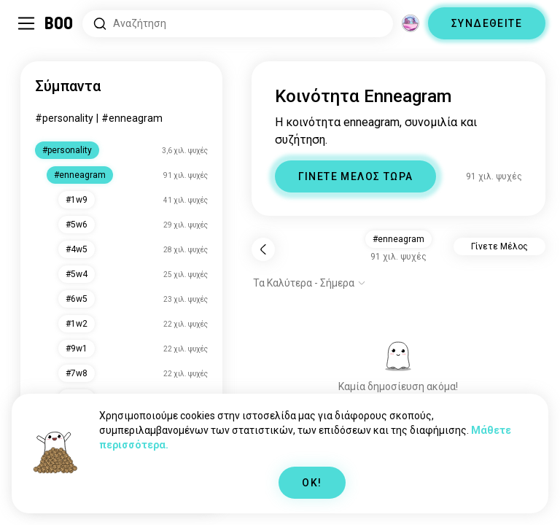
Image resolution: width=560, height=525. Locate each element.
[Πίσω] (263, 249)
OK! (312, 483)
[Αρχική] (59, 23)
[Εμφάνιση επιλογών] (309, 283)
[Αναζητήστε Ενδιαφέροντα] (237, 23)
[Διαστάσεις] (410, 23)
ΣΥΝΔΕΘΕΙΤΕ (486, 23)
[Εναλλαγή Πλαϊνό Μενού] (26, 23)
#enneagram (132, 118)
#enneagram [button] (398, 239)
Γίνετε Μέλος (499, 246)
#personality (64, 118)
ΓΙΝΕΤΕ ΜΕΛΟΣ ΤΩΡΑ (355, 176)
